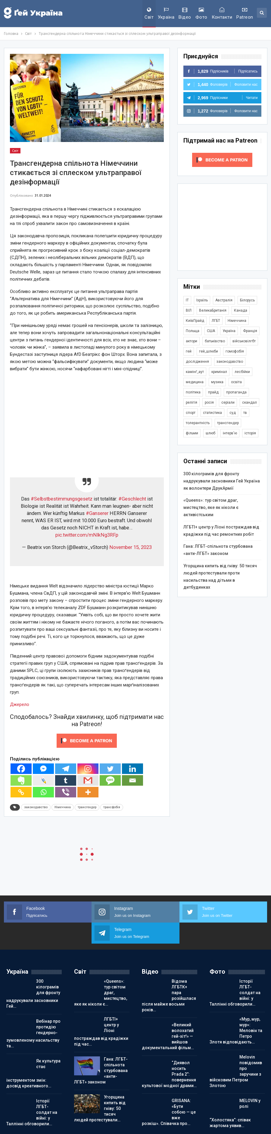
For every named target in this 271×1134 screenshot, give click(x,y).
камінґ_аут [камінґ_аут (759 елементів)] (195, 372)
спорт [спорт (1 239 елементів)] (190, 413)
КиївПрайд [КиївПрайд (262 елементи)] (195, 321)
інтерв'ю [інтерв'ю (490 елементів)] (230, 433)
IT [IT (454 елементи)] (187, 300)
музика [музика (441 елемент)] (217, 382)
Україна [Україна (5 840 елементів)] (229, 331)
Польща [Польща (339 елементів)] (192, 331)
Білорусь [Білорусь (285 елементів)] (247, 300)
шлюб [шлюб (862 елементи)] (210, 433)
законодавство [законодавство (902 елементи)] (229, 361)
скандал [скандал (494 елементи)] (249, 402)
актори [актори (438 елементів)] (191, 341)
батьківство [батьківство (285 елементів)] (215, 341)
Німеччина (63, 807)
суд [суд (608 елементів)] (232, 413)
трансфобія (111, 807)
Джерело (19, 704)
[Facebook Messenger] (43, 768)
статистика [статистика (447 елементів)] (212, 413)
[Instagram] (87, 768)
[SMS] (110, 780)
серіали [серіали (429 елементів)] (228, 402)
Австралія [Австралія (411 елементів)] (223, 300)
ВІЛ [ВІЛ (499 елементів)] (189, 310)
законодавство (36, 807)
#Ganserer (97, 513)
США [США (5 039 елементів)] (211, 331)
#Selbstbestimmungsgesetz (61, 499)
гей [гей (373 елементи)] (189, 351)
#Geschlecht (132, 499)
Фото (201, 13)
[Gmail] (87, 780)
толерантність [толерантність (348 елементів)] (198, 423)
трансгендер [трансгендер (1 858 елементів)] (228, 423)
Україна (166, 13)
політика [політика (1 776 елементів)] (193, 392)
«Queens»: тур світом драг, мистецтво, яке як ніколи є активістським (210, 507)
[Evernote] (21, 780)
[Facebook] (21, 768)
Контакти (222, 13)
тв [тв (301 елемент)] (245, 413)
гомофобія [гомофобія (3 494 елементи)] (235, 351)
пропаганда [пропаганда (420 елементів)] (236, 392)
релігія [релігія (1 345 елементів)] (191, 402)
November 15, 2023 (130, 547)
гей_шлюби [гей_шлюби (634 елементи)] (208, 351)
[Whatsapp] (43, 792)
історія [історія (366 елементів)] (250, 433)
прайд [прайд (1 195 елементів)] (213, 392)
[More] (87, 792)
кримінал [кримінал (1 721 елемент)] (219, 372)
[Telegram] (65, 768)
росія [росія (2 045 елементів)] (209, 402)
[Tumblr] (65, 780)
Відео (184, 13)
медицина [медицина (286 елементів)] (195, 382)
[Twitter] (110, 768)
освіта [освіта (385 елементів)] (236, 382)
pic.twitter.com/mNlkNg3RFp (86, 535)
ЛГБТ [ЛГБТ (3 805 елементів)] (216, 321)
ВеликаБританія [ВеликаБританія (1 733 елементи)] (212, 310)
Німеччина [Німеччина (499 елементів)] (237, 321)
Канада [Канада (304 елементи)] (240, 310)
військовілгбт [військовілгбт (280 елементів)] (244, 341)
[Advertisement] (87, 419)
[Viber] (65, 792)
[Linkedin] (132, 768)
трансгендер (87, 807)
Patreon (244, 13)
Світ (149, 13)
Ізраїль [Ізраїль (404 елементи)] (202, 300)
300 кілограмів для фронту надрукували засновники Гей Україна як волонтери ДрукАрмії (221, 481)
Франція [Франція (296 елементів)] (250, 331)
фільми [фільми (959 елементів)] (192, 433)
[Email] (132, 780)
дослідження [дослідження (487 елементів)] (197, 361)
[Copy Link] (21, 792)
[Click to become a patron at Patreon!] (87, 740)
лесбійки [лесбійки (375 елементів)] (242, 372)
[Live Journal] (43, 780)
